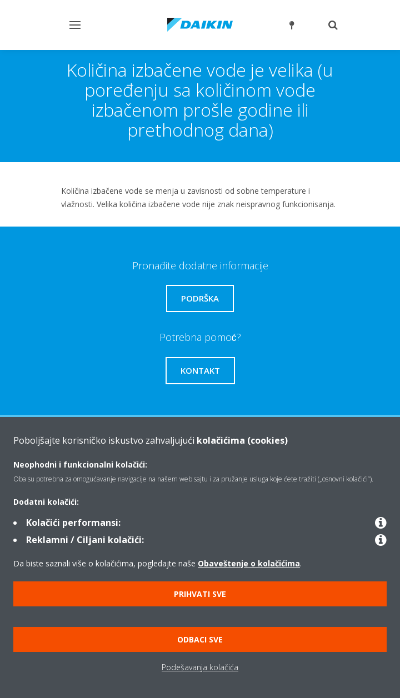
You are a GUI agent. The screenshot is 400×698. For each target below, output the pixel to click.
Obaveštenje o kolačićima (249, 563)
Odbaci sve (200, 639)
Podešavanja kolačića (200, 667)
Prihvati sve (200, 594)
